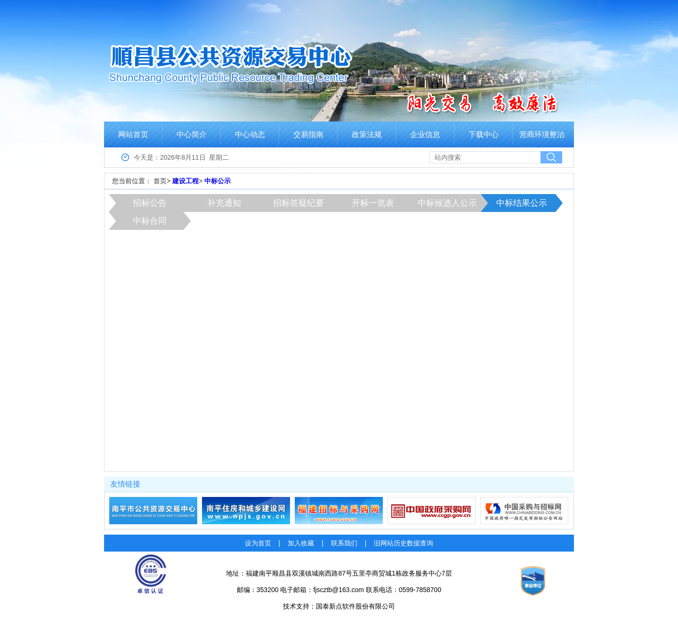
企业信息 (425, 134)
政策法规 (367, 134)
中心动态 (250, 134)
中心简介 (192, 134)
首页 (160, 181)
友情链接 (125, 484)
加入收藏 (301, 543)
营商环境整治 (542, 134)
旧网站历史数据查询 (403, 543)
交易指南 (308, 134)
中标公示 (217, 181)
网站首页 (133, 134)
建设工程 (185, 181)
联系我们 (344, 543)
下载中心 (483, 134)
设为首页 (258, 543)
